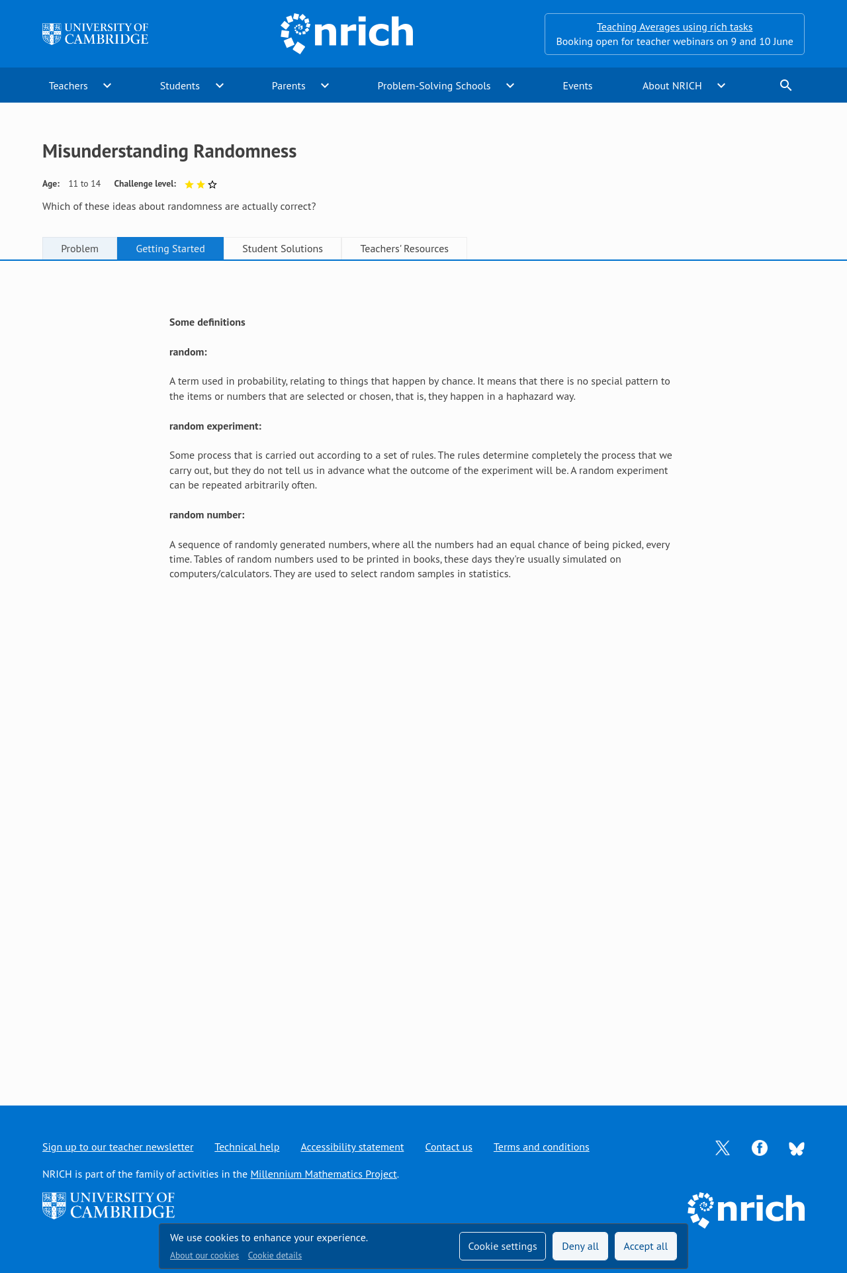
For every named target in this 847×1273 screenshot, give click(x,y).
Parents (289, 85)
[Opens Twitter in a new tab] (723, 1146)
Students (180, 85)
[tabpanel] (423, 670)
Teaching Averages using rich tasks (675, 26)
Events (577, 85)
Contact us (448, 1146)
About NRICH (672, 85)
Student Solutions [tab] (282, 248)
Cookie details (275, 1255)
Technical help (246, 1146)
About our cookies (204, 1255)
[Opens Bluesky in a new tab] (797, 1147)
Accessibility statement (352, 1146)
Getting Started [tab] (170, 248)
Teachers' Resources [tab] (404, 248)
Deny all (580, 1245)
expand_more (107, 85)
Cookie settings (502, 1245)
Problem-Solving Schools (434, 85)
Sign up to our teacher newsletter (117, 1146)
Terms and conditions (542, 1146)
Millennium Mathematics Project (323, 1173)
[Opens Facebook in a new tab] (760, 1146)
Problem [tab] (80, 248)
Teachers (68, 85)
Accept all (646, 1245)
